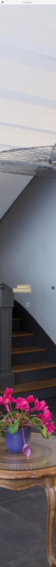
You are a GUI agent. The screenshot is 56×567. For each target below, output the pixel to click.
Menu (2, 2)
